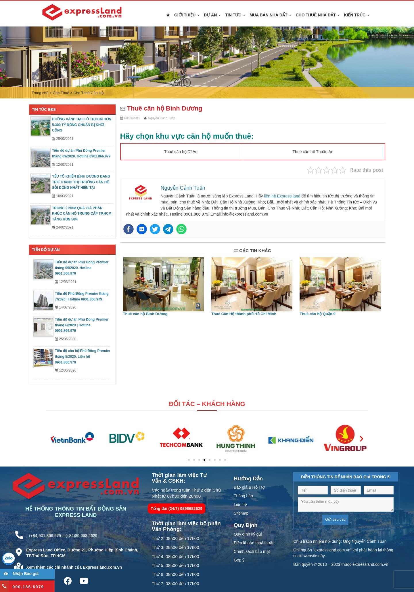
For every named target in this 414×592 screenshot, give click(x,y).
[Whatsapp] (181, 229)
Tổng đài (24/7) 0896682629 (176, 508)
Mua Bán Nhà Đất (270, 15)
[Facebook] (128, 229)
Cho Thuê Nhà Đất (318, 15)
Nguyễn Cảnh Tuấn (161, 118)
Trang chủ (40, 93)
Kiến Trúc (356, 15)
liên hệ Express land (282, 196)
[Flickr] (142, 229)
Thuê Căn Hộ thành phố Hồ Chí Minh (243, 314)
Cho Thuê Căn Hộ (88, 93)
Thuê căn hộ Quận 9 (317, 314)
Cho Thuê (61, 93)
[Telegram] (168, 229)
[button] (52, 438)
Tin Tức (235, 15)
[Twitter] (155, 229)
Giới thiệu (187, 15)
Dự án (212, 15)
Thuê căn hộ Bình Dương (145, 314)
